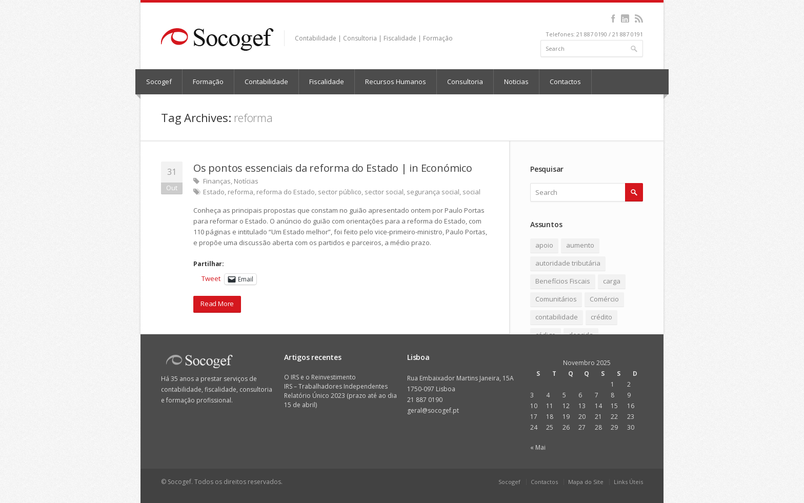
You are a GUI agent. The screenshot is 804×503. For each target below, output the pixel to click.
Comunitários (556, 299)
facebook (613, 18)
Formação (208, 81)
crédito (601, 316)
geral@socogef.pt (433, 410)
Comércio (604, 299)
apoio (544, 245)
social (471, 191)
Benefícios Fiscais (562, 281)
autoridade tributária (567, 263)
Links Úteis (628, 482)
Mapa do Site (586, 482)
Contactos (565, 81)
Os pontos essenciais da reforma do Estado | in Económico (332, 168)
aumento (580, 245)
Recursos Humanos (395, 81)
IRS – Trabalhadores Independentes (336, 386)
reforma (240, 191)
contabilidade (556, 316)
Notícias (246, 181)
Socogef (159, 81)
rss (639, 18)
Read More (217, 303)
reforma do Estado (285, 191)
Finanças (217, 181)
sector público (339, 191)
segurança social (433, 191)
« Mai (538, 447)
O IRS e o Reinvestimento (320, 377)
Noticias (516, 81)
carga (611, 281)
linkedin (625, 18)
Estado (214, 191)
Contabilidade (266, 81)
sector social (384, 191)
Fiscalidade (326, 81)
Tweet (211, 278)
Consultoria (465, 81)
